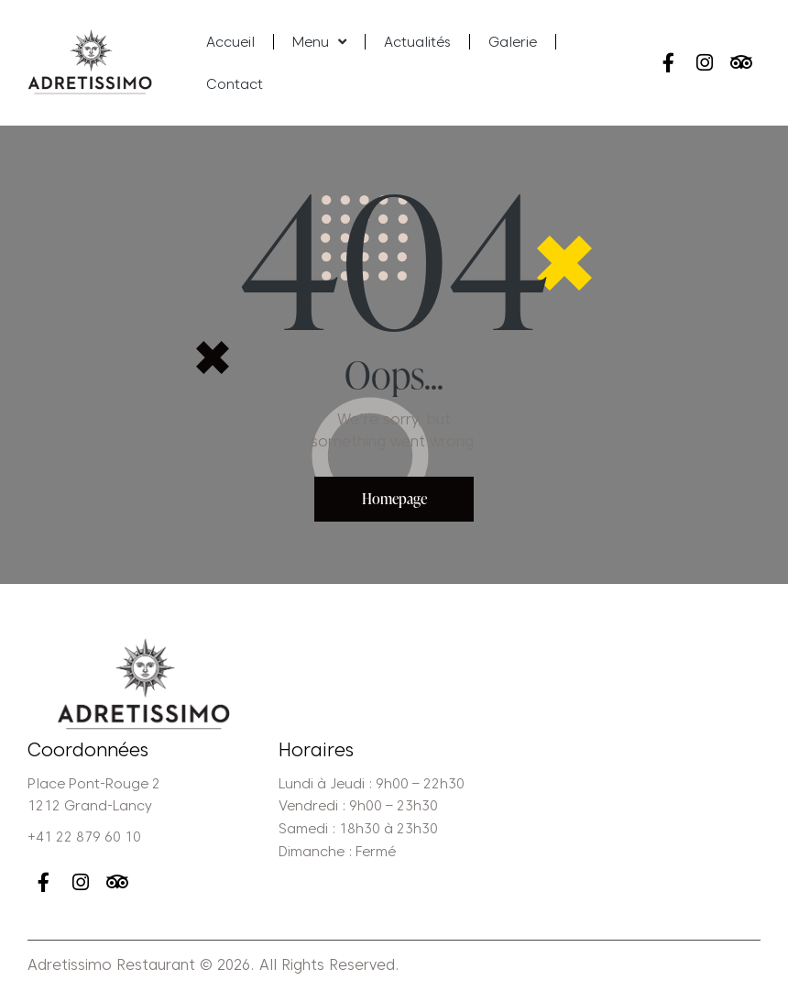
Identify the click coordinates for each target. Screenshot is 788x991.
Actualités (417, 42)
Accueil (230, 42)
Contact (234, 84)
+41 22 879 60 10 (84, 838)
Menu (319, 42)
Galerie (512, 42)
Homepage (394, 499)
